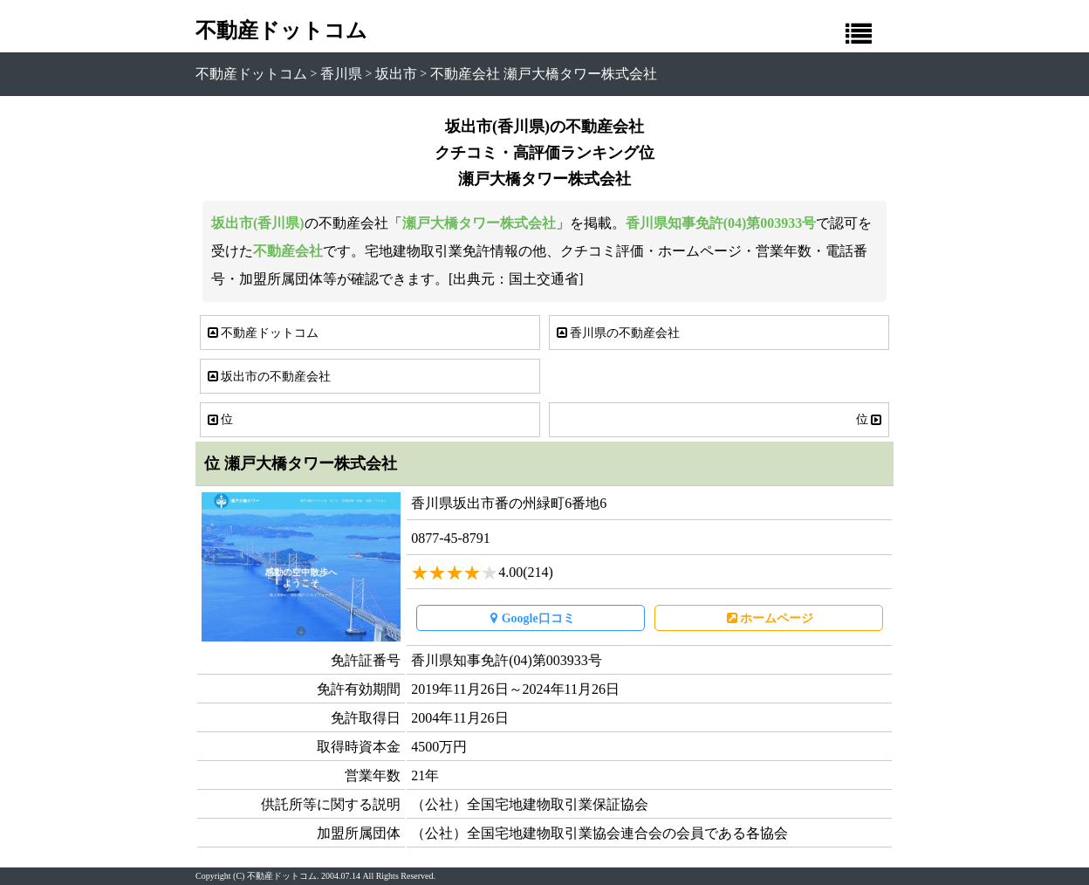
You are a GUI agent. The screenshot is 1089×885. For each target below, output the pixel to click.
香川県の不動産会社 (617, 333)
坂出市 (396, 73)
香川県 (341, 73)
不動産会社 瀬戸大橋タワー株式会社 (543, 73)
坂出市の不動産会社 (268, 376)
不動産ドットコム (281, 30)
